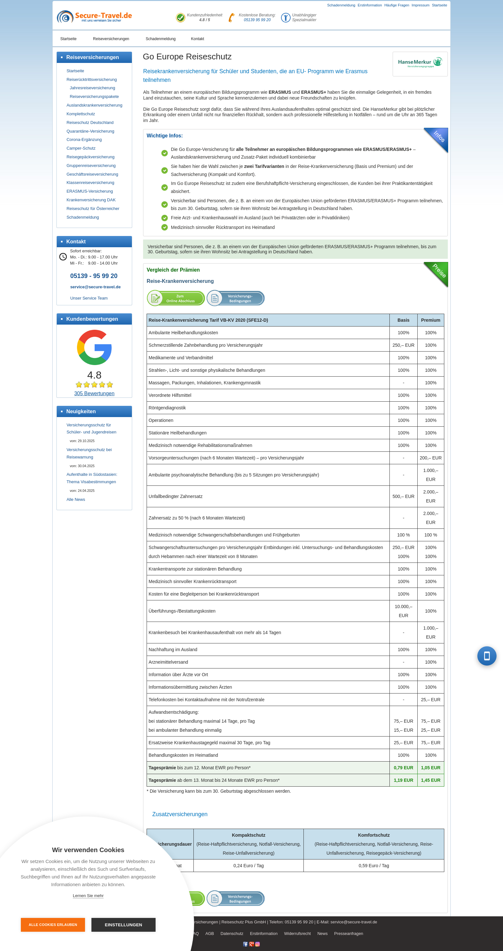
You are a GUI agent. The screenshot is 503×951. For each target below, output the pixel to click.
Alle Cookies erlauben (53, 925)
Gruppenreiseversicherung (90, 165)
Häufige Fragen (396, 5)
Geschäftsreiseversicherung (92, 174)
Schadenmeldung (341, 5)
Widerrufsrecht (297, 933)
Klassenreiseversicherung (90, 182)
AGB (209, 933)
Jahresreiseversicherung (92, 87)
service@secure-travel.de (95, 286)
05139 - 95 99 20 (93, 275)
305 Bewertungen (94, 393)
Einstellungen (123, 924)
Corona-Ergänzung (84, 139)
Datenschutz (232, 933)
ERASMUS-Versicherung (89, 191)
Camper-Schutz (80, 148)
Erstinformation (370, 5)
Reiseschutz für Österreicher (92, 208)
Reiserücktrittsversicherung (91, 79)
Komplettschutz (80, 113)
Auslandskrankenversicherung (94, 105)
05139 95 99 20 (257, 20)
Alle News (75, 499)
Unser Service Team (89, 298)
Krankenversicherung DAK (90, 199)
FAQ (195, 933)
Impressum (421, 5)
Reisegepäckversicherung (90, 156)
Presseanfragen (348, 933)
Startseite (439, 5)
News (322, 933)
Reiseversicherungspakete (94, 96)
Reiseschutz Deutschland (90, 122)
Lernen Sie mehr (88, 895)
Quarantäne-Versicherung (90, 131)
